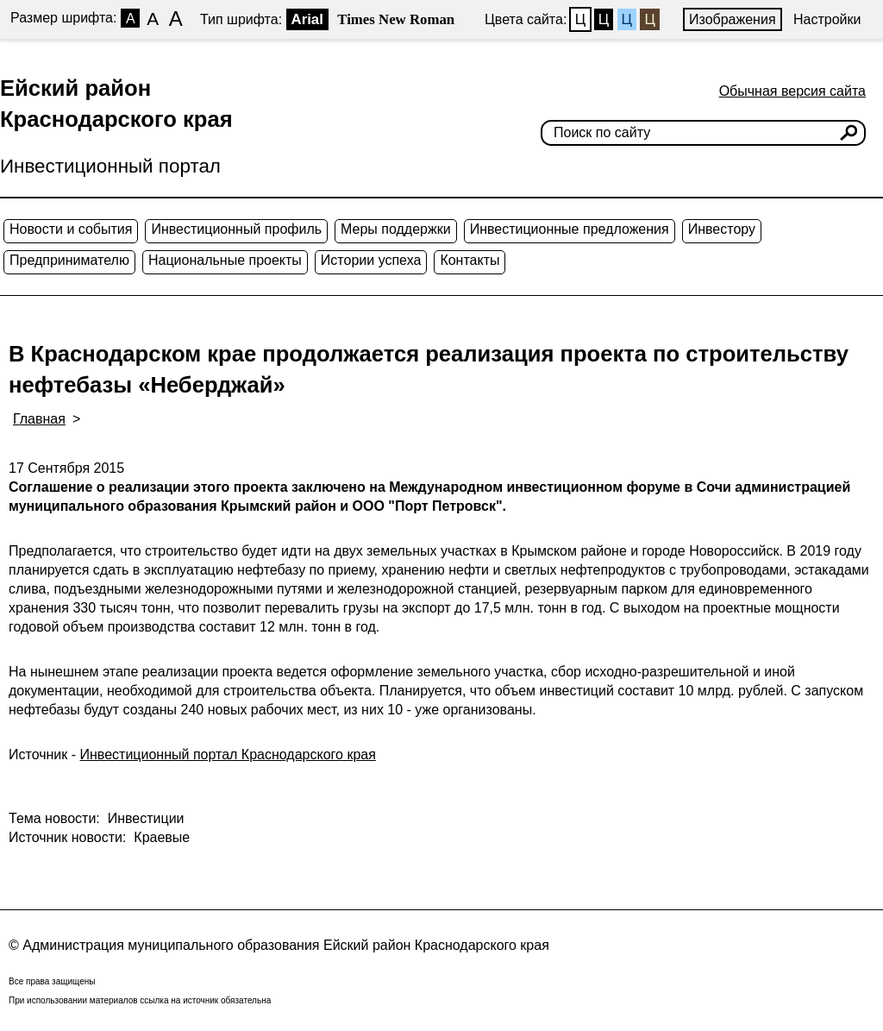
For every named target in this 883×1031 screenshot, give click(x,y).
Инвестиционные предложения (569, 229)
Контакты (469, 260)
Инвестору (721, 229)
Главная (39, 419)
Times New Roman (395, 19)
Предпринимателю (69, 260)
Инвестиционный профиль (236, 229)
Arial (307, 19)
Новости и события (70, 229)
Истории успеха (371, 260)
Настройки (827, 19)
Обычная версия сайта (792, 91)
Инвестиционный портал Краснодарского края (228, 754)
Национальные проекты (225, 260)
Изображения (732, 19)
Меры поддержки (396, 229)
